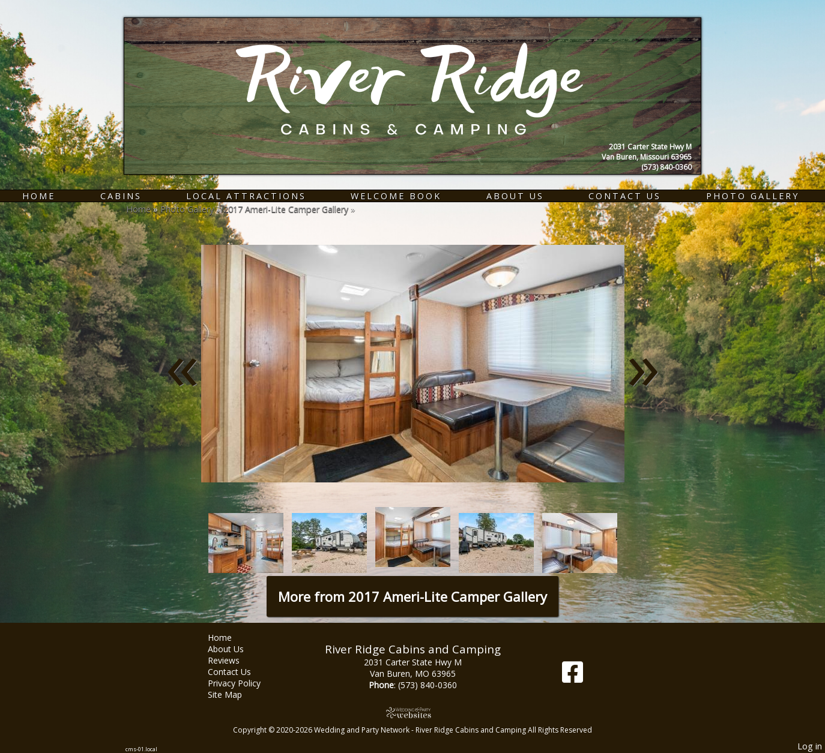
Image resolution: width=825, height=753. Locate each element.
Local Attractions (246, 196)
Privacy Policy (243, 683)
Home (38, 196)
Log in (809, 746)
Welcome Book (396, 196)
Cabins (121, 196)
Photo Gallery (752, 196)
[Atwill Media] (412, 712)
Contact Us (624, 196)
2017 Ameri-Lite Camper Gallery (285, 209)
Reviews (233, 660)
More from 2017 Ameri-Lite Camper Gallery (412, 596)
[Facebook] (572, 676)
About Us (515, 196)
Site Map (234, 694)
